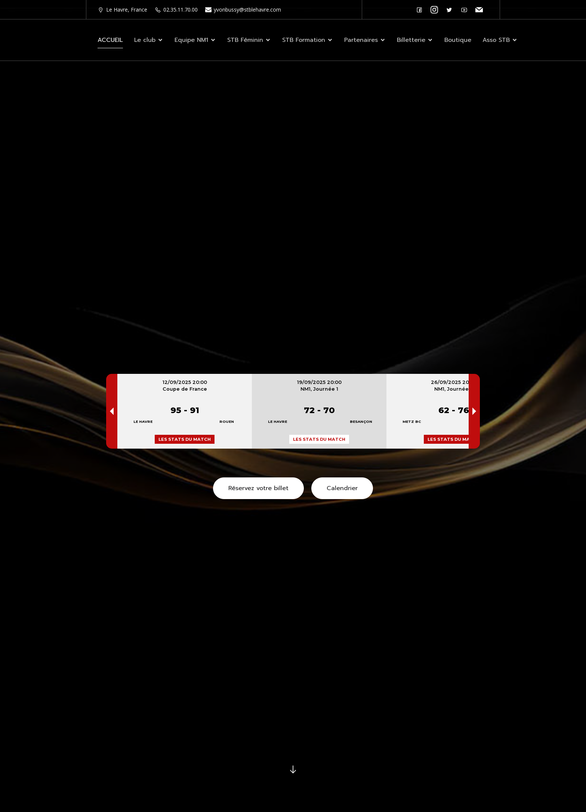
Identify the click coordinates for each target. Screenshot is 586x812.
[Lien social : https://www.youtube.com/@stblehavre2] (466, 9)
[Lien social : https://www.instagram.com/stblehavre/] (436, 9)
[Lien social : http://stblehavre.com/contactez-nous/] (481, 9)
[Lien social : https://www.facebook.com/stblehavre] (421, 9)
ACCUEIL (110, 40)
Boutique (457, 40)
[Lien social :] (451, 9)
